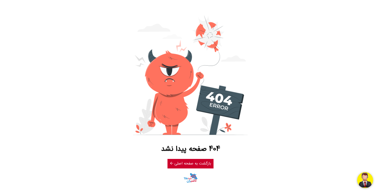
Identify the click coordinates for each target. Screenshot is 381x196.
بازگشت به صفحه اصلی (190, 163)
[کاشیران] (190, 178)
